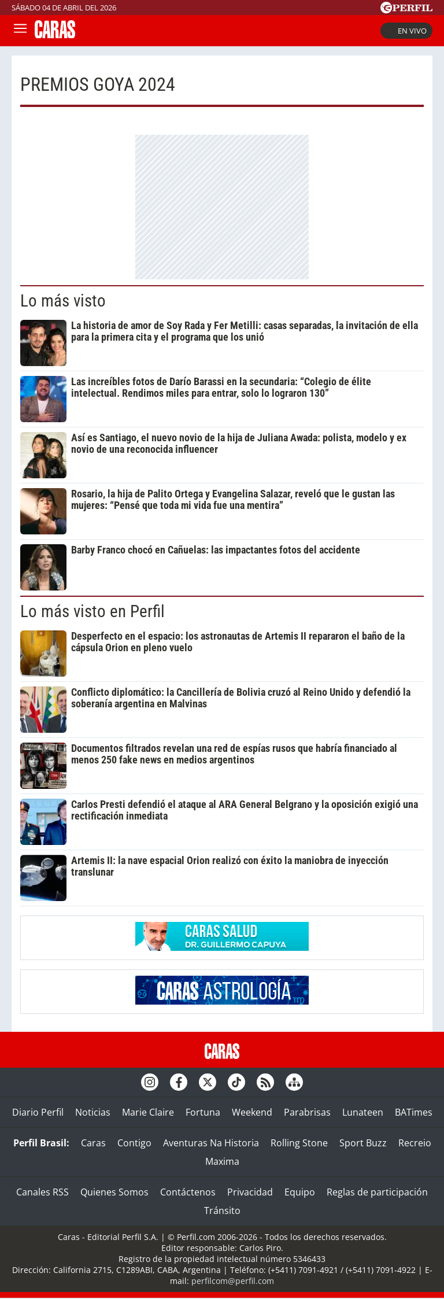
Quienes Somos (114, 1192)
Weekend (252, 1112)
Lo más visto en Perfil (92, 611)
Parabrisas (307, 1112)
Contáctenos (188, 1192)
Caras (93, 1142)
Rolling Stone (299, 1142)
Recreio (414, 1142)
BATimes (413, 1112)
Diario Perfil (38, 1112)
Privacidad (250, 1192)
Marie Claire (148, 1112)
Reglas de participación (377, 1192)
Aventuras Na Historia (211, 1142)
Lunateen (362, 1112)
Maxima (222, 1161)
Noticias (92, 1112)
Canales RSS (42, 1192)
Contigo (134, 1142)
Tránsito (222, 1210)
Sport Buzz (363, 1142)
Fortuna (203, 1112)
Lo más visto (63, 301)
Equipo (299, 1192)
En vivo (406, 30)
